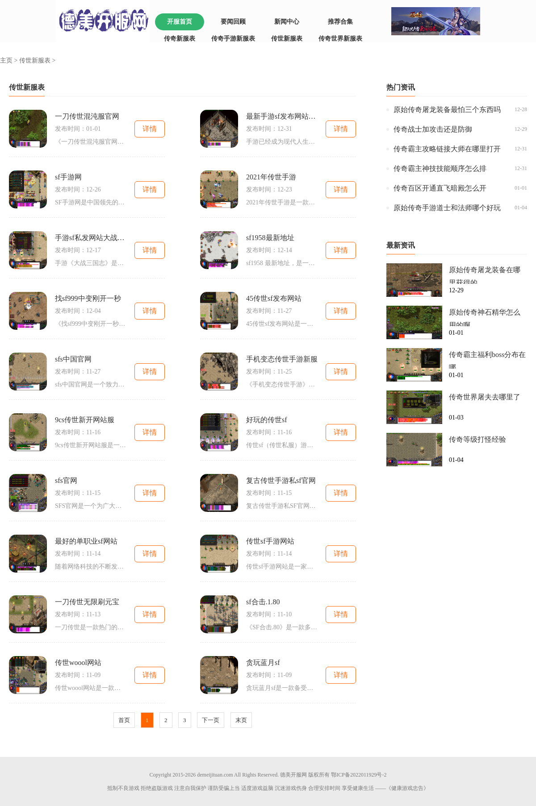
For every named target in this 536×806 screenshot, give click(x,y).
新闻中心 (286, 21)
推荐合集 (340, 21)
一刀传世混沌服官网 (87, 116)
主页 (6, 60)
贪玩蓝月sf (263, 662)
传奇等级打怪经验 (477, 439)
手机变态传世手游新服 (282, 359)
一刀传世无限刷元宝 (87, 602)
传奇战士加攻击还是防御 (433, 129)
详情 (149, 129)
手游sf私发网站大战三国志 (90, 237)
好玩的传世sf (266, 420)
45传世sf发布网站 (274, 298)
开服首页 (179, 21)
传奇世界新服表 (340, 38)
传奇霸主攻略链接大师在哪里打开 (447, 149)
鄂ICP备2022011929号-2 (358, 775)
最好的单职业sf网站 (86, 541)
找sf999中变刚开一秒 (88, 298)
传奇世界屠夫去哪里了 (484, 397)
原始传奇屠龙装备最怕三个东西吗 (447, 109)
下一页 (210, 720)
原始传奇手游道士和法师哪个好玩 (447, 208)
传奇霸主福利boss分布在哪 (487, 360)
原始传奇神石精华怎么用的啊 (484, 317)
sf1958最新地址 (270, 237)
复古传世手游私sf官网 (281, 480)
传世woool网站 (78, 662)
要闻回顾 (233, 21)
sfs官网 (66, 480)
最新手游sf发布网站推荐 (282, 116)
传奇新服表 (179, 38)
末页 (241, 720)
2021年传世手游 (271, 177)
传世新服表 (286, 38)
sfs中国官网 (73, 359)
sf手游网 (68, 177)
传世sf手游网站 (270, 541)
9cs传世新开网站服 (84, 420)
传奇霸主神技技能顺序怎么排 (440, 168)
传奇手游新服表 (233, 38)
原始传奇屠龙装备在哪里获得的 (484, 275)
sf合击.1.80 (263, 602)
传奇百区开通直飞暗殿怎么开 (440, 188)
